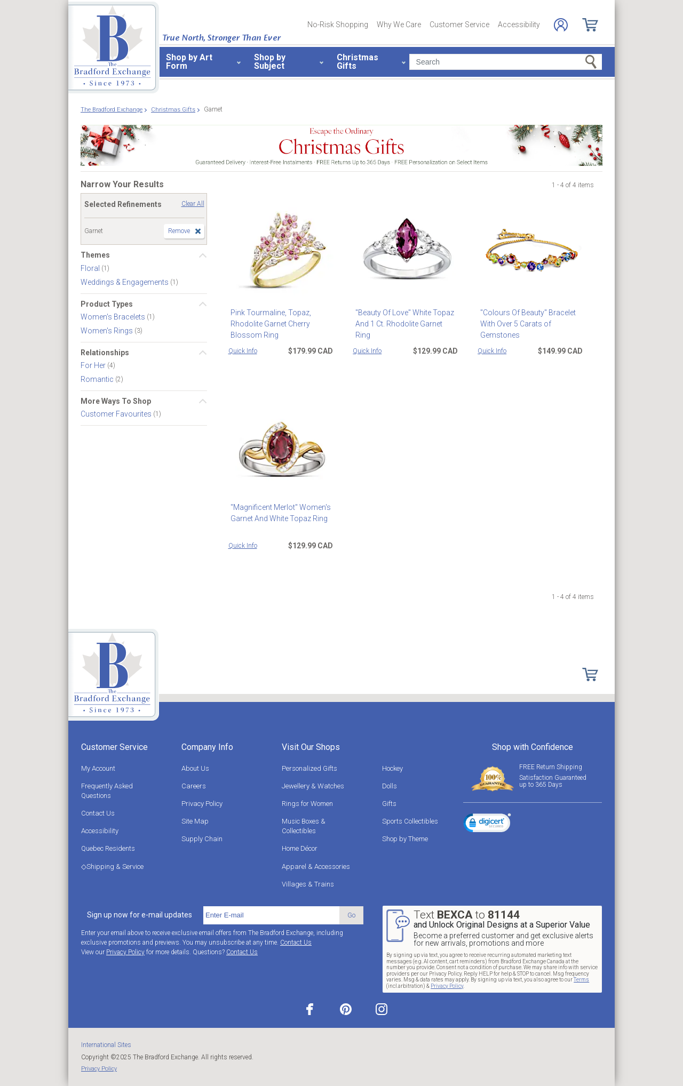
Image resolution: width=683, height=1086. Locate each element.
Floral (91, 267)
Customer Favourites (117, 414)
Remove (179, 231)
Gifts (389, 804)
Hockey (392, 768)
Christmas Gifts (357, 61)
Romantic (98, 379)
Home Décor (299, 848)
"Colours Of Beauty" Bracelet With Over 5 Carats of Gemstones (525, 323)
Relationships (105, 352)
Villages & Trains (308, 884)
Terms (581, 980)
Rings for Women (307, 804)
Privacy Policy (202, 804)
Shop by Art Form (189, 61)
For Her (94, 365)
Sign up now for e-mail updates (139, 915)
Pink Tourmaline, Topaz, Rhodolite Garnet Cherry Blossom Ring (268, 323)
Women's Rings (107, 330)
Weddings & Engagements (125, 281)
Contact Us (98, 813)
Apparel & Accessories (316, 867)
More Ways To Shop (116, 401)
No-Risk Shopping (337, 24)
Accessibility (519, 24)
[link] (487, 824)
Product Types (107, 304)
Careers (193, 786)
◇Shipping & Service (112, 867)
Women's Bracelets (114, 317)
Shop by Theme (405, 839)
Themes (95, 255)
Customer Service (459, 24)
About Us (195, 768)
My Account (98, 768)
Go (351, 915)
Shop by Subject (269, 61)
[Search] (505, 62)
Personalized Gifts (309, 768)
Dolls (389, 786)
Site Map (195, 821)
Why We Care (399, 24)
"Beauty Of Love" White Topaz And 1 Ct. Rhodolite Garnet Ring (404, 318)
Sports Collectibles (410, 821)
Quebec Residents (108, 848)
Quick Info (242, 351)
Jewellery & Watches (313, 786)
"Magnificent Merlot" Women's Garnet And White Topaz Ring (278, 513)
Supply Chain (202, 839)
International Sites (106, 1045)
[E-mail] (271, 915)
